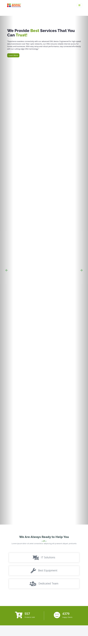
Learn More (13, 55)
